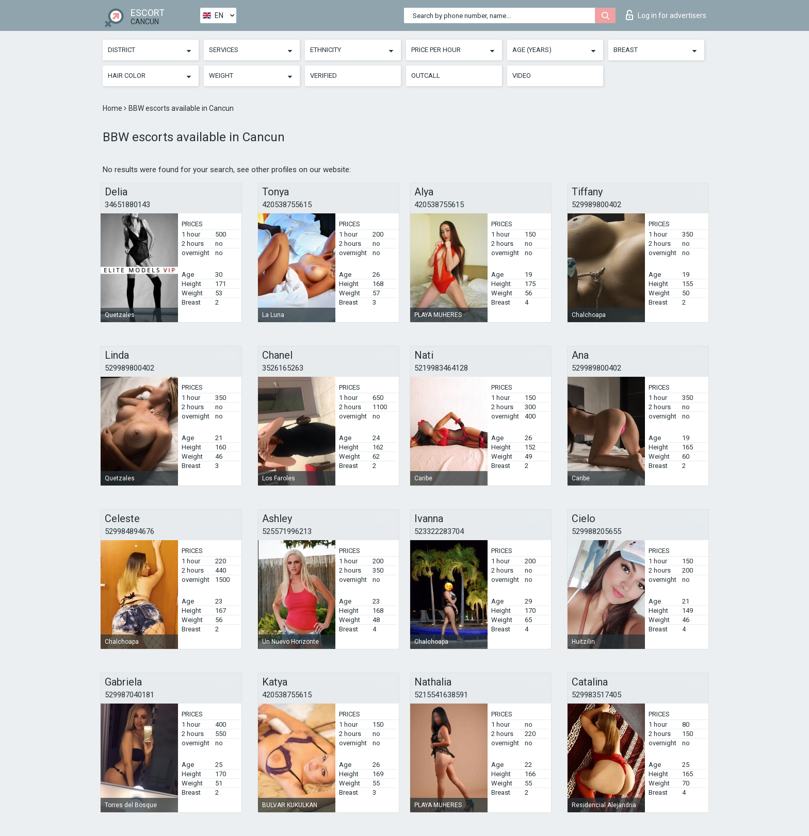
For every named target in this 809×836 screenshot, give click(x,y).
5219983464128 (441, 368)
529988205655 (596, 531)
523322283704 (439, 531)
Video (521, 75)
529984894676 (129, 531)
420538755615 (287, 204)
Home (113, 108)
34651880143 (127, 204)
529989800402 (596, 204)
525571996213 (287, 531)
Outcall (425, 75)
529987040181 (129, 694)
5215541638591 (441, 694)
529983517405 (596, 694)
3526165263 (282, 368)
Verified (323, 75)
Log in (666, 15)
